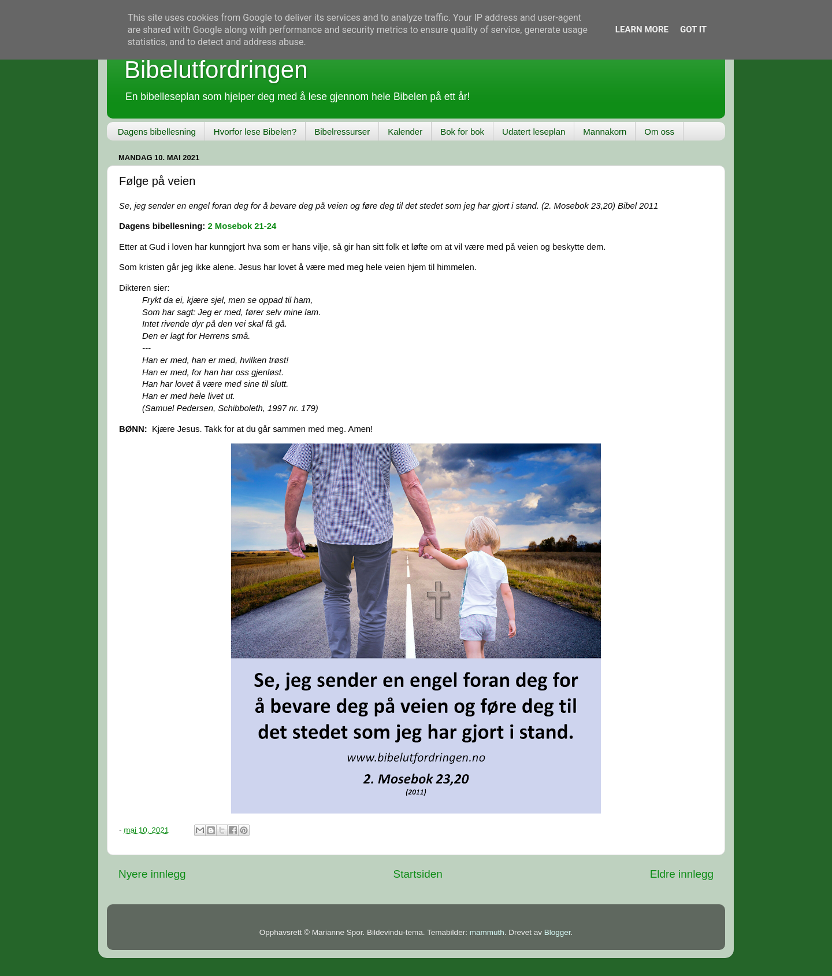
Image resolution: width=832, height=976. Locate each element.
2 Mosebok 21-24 (241, 226)
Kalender (405, 131)
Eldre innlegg (682, 874)
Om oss (659, 131)
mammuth (487, 932)
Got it (693, 29)
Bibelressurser (342, 131)
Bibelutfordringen (216, 69)
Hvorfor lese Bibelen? (255, 131)
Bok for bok (462, 131)
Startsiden (418, 874)
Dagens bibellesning (157, 131)
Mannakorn (604, 131)
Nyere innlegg (152, 874)
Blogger (557, 932)
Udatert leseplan (533, 131)
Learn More (641, 29)
